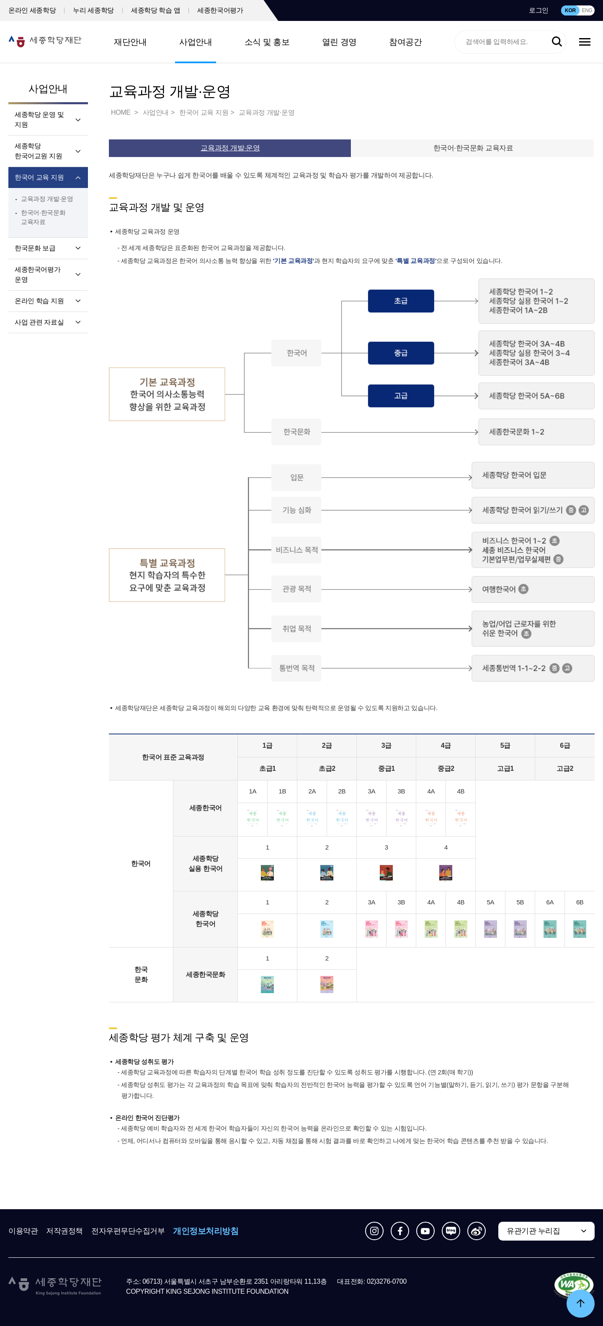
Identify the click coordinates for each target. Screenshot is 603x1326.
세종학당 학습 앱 (155, 10)
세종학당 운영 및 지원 (39, 119)
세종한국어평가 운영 (37, 274)
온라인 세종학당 (32, 10)
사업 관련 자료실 (39, 322)
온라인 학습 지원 (39, 300)
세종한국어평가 (220, 10)
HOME (121, 112)
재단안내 (130, 41)
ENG (587, 10)
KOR (570, 10)
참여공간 (405, 41)
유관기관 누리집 (533, 1231)
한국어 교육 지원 (39, 177)
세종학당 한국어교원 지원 (38, 151)
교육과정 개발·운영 (47, 198)
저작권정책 (64, 1231)
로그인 (539, 10)
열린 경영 (339, 41)
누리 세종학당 (93, 10)
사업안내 (195, 41)
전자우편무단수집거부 (128, 1231)
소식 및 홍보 (267, 41)
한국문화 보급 (35, 248)
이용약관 (23, 1231)
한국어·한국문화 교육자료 (473, 148)
